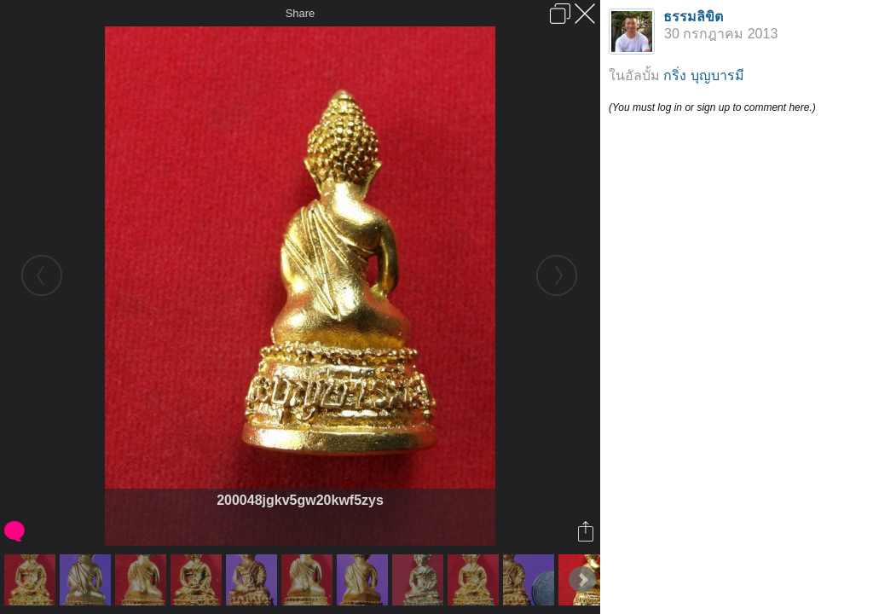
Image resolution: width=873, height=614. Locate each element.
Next (582, 580)
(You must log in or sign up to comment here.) (712, 107)
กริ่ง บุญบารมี (703, 75)
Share (300, 13)
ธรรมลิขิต (693, 16)
